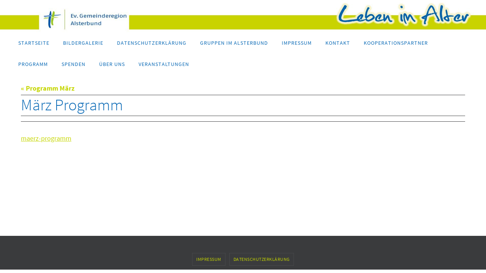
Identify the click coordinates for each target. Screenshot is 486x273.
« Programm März (47, 88)
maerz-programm (46, 138)
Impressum (208, 259)
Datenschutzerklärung (262, 259)
